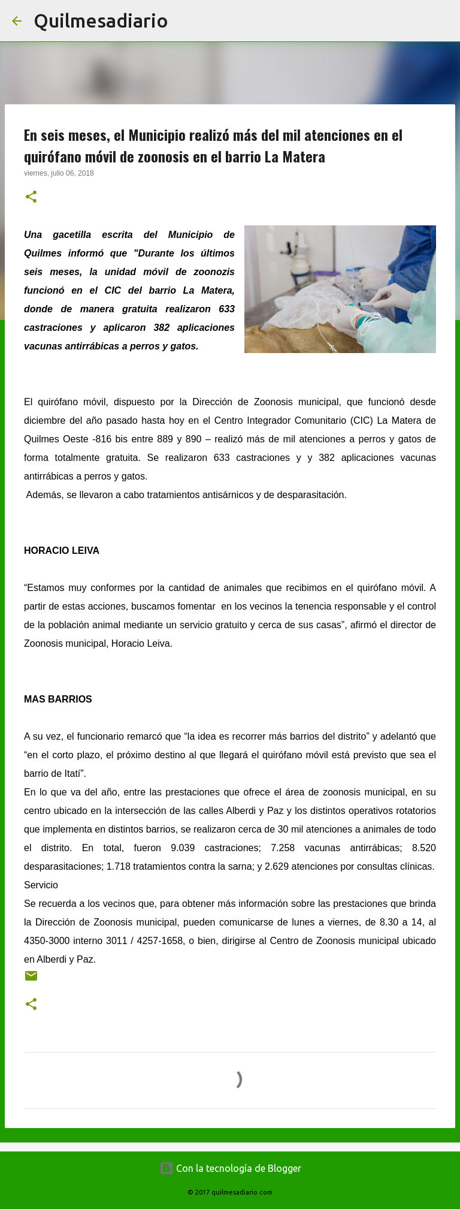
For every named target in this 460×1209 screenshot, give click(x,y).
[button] (31, 197)
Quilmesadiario (101, 20)
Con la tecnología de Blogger (230, 1168)
